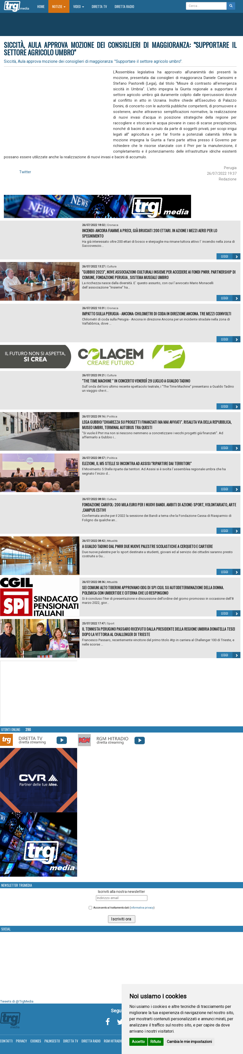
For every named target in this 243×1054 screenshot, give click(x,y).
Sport (110, 623)
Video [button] (78, 6)
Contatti (6, 1040)
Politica (112, 416)
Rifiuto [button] (155, 1042)
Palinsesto (52, 1040)
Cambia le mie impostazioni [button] (189, 1042)
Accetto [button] (138, 1042)
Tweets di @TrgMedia (16, 1001)
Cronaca (112, 225)
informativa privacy (142, 907)
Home (42, 6)
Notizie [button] (59, 6)
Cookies (35, 1040)
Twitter (25, 172)
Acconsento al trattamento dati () (124, 907)
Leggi (230, 256)
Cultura (111, 266)
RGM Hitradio (113, 1040)
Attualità (112, 541)
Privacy (21, 1040)
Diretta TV (99, 6)
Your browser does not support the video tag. (38, 693)
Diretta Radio (124, 6)
